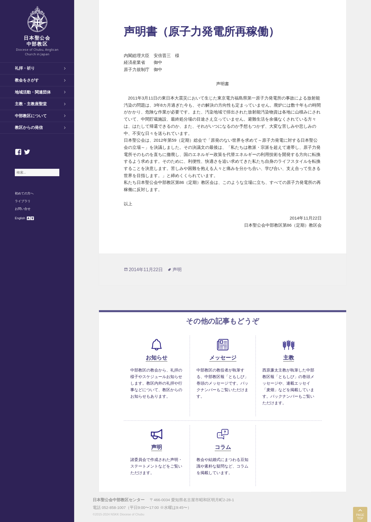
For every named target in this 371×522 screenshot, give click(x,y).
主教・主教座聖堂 (31, 103)
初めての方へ (24, 193)
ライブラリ (23, 201)
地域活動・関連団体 (33, 92)
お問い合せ (23, 208)
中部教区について (31, 115)
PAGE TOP (360, 516)
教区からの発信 (29, 127)
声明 (177, 269)
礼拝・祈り (25, 68)
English (20, 218)
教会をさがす (27, 80)
